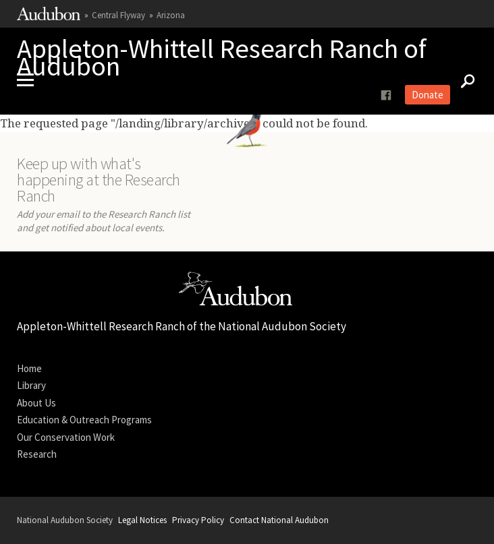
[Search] (463, 80)
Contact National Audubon (279, 520)
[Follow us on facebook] (386, 95)
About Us (36, 402)
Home (29, 368)
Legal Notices (142, 520)
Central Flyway (118, 15)
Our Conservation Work (66, 437)
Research (37, 454)
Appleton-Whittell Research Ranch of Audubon (222, 57)
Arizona (171, 15)
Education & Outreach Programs (84, 419)
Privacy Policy (198, 520)
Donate (427, 94)
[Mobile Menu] (30, 80)
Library (31, 385)
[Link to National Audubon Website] (48, 17)
